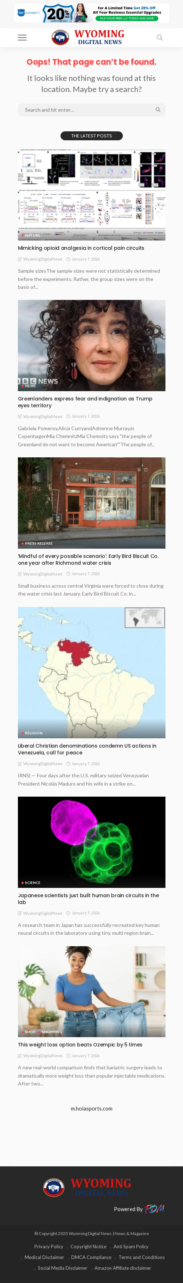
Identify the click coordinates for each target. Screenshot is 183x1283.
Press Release (39, 543)
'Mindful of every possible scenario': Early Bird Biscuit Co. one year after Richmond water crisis (88, 560)
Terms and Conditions (142, 1257)
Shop (30, 1032)
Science (32, 882)
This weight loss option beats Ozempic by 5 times (80, 1044)
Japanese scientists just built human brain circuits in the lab (88, 899)
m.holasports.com (91, 1108)
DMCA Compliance (91, 1257)
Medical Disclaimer (44, 1257)
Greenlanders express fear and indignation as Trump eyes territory (85, 402)
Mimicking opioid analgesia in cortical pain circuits (81, 248)
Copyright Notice (88, 1246)
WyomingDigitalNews (43, 259)
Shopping (52, 1032)
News (30, 386)
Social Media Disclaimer (62, 1268)
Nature (32, 235)
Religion (34, 733)
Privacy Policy (48, 1246)
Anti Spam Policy (131, 1246)
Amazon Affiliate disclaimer (123, 1268)
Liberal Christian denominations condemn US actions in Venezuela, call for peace (87, 749)
